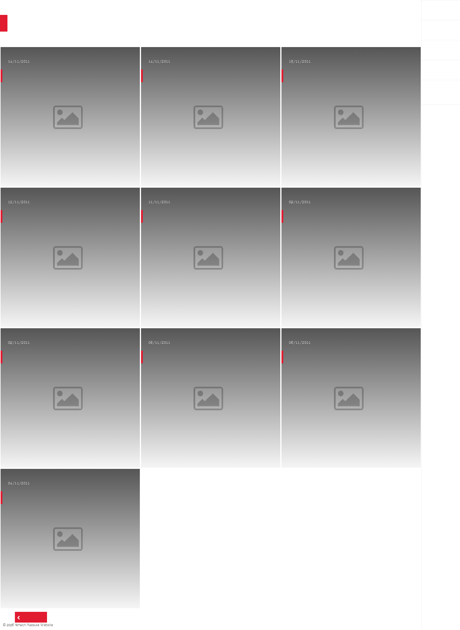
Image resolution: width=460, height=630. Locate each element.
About (433, 50)
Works (433, 30)
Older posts (33, 617)
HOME (433, 10)
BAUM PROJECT (435, 92)
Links (431, 70)
